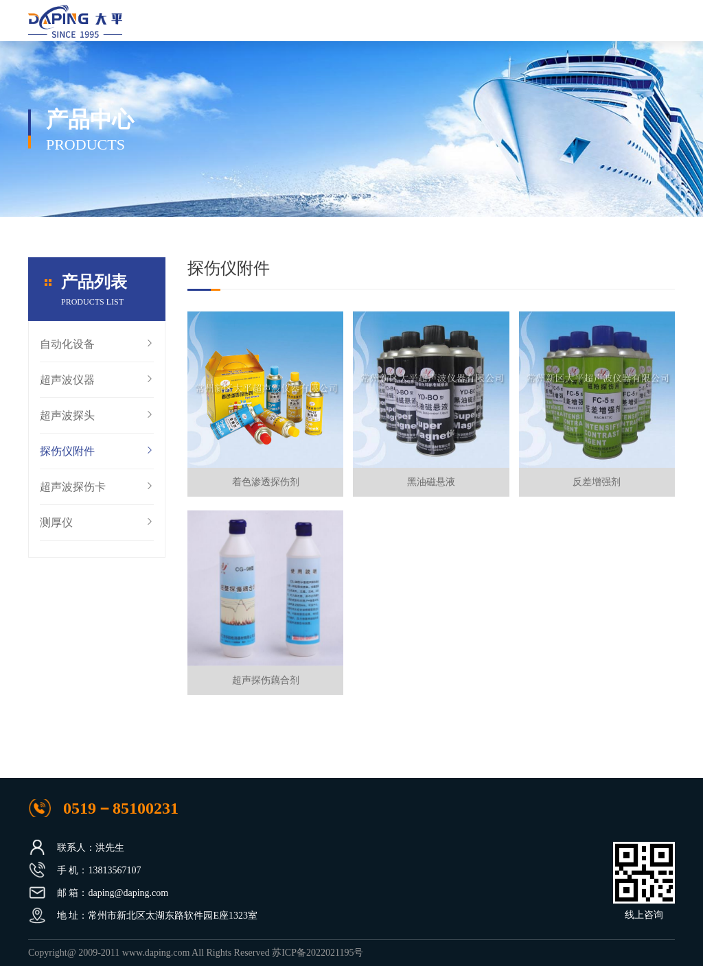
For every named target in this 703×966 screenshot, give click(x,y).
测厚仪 (97, 531)
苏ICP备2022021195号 (317, 952)
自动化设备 (97, 352)
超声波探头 (97, 424)
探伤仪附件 (97, 460)
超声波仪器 (97, 388)
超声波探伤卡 (97, 495)
